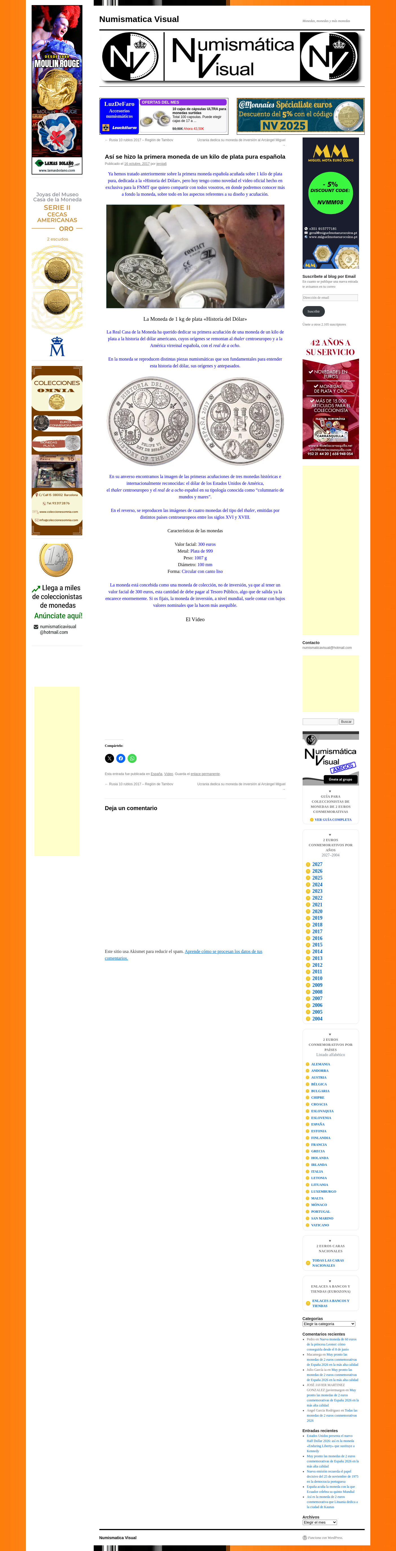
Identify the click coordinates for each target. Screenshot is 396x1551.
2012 (313, 965)
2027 (313, 864)
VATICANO (317, 1225)
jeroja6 (161, 164)
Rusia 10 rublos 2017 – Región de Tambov (139, 140)
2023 (313, 891)
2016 (313, 938)
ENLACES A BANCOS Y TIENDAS (327, 1303)
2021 (313, 905)
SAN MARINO (319, 1218)
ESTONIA (315, 1131)
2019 (313, 918)
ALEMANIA (317, 1064)
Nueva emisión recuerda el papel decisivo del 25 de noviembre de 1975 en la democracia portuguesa (332, 1476)
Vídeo (168, 774)
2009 (313, 985)
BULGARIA (317, 1091)
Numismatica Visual (139, 19)
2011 (313, 971)
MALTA (314, 1198)
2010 (313, 978)
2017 (313, 931)
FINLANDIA (318, 1137)
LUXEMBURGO (320, 1191)
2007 (313, 998)
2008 (313, 992)
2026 (313, 871)
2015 (313, 945)
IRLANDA (316, 1164)
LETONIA (316, 1178)
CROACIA (316, 1104)
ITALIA (314, 1171)
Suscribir (313, 311)
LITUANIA (316, 1184)
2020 (313, 911)
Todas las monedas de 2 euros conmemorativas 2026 (332, 1415)
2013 (313, 958)
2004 (313, 1019)
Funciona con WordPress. (325, 1538)
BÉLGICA (316, 1084)
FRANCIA (316, 1144)
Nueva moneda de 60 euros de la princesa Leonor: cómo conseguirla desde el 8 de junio (331, 1344)
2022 (313, 898)
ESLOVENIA (318, 1117)
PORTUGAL (317, 1211)
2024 (313, 884)
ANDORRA (317, 1070)
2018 (313, 925)
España (156, 774)
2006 (313, 1005)
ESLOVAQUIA (319, 1111)
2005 (313, 1012)
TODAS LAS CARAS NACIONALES (324, 1263)
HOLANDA (317, 1157)
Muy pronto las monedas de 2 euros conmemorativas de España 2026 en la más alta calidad (332, 1360)
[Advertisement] (57, 771)
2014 (313, 951)
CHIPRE (314, 1097)
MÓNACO (316, 1204)
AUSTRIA (316, 1077)
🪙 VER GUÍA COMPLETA (330, 820)
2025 (313, 878)
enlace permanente (205, 774)
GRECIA (315, 1151)
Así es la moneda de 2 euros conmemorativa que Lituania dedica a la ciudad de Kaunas (332, 1502)
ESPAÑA (315, 1124)
